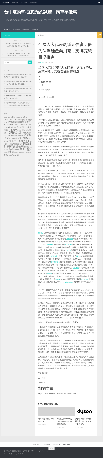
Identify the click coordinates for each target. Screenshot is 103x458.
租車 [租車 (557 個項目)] (27, 140)
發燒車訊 (5, 2)
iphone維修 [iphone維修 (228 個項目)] (11, 117)
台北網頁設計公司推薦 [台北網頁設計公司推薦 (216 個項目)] (15, 135)
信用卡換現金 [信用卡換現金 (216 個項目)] (22, 120)
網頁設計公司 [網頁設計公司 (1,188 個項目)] (15, 146)
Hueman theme (28, 453)
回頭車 (89, 256)
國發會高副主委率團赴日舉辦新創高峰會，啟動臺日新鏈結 (64, 421)
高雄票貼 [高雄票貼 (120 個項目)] (9, 155)
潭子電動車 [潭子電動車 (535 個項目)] (19, 140)
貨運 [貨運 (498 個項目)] (11, 149)
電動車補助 (54, 244)
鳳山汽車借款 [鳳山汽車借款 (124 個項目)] (15, 155)
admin (42, 62)
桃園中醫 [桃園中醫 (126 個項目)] (11, 141)
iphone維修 (74, 244)
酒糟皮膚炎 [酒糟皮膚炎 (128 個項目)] (16, 150)
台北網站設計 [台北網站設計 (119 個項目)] (27, 130)
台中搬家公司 (69, 262)
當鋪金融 (15, 2)
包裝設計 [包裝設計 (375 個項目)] (11, 122)
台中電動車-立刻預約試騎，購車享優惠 (40, 11)
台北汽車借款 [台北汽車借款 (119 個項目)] (20, 130)
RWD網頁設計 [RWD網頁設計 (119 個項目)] (19, 117)
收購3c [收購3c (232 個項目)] (16, 138)
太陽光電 (76, 250)
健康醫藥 (33, 2)
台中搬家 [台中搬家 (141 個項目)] (15, 125)
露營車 (67, 273)
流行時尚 (24, 2)
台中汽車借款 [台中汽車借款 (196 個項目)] (11, 127)
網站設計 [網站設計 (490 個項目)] (9, 143)
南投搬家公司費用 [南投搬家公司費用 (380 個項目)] (23, 122)
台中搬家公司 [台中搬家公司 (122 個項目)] (22, 125)
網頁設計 (41, 233)
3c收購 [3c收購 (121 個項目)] (5, 117)
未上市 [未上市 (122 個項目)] (28, 138)
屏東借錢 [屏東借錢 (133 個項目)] (11, 138)
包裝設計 (77, 279)
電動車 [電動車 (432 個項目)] (11, 152)
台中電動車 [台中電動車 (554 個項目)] (11, 129)
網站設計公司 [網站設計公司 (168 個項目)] (18, 144)
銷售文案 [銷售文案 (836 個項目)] (25, 149)
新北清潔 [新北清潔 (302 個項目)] (23, 138)
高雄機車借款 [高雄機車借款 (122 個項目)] (17, 152)
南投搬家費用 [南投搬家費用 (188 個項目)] (8, 125)
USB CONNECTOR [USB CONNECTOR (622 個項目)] (15, 118)
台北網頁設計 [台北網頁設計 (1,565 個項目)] (13, 132)
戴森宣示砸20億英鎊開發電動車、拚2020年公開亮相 (83, 421)
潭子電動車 (50, 282)
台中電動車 (73, 239)
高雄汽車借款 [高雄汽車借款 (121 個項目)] (24, 152)
